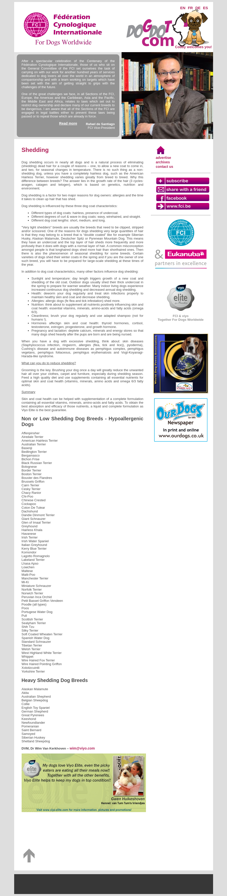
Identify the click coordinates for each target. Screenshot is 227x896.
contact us (164, 167)
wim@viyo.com (82, 748)
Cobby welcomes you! (193, 45)
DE (198, 8)
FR (190, 8)
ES (205, 8)
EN (182, 8)
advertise (163, 158)
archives (163, 162)
